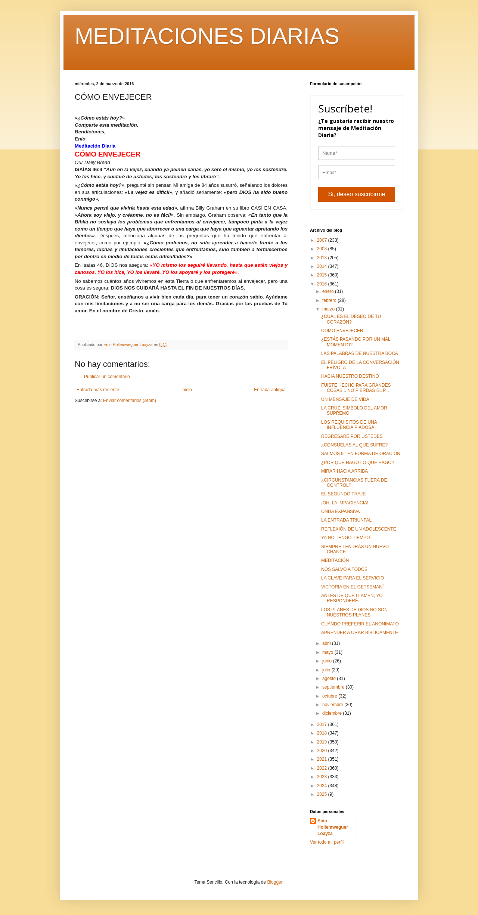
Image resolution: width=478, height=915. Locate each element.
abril (327, 643)
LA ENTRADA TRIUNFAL (346, 520)
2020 (322, 750)
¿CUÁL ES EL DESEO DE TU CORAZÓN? (351, 319)
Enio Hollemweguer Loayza (332, 827)
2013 (322, 257)
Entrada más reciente (98, 389)
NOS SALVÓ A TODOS (344, 569)
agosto (329, 678)
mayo (328, 652)
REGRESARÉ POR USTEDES (352, 436)
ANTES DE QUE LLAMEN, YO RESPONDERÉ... (352, 598)
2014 (322, 266)
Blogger (274, 882)
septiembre (334, 687)
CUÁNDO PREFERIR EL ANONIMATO (360, 624)
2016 (322, 284)
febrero (330, 300)
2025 (322, 794)
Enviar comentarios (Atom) (129, 400)
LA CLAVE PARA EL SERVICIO (352, 578)
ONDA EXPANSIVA (340, 511)
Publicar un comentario (107, 376)
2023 (322, 776)
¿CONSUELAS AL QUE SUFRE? (354, 445)
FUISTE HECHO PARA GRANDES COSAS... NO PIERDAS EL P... (356, 388)
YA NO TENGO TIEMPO (345, 537)
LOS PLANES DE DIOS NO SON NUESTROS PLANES (354, 612)
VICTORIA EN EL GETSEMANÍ (352, 587)
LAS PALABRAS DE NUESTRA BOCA (359, 353)
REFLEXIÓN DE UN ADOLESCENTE (358, 529)
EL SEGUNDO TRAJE (343, 494)
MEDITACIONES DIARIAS (207, 36)
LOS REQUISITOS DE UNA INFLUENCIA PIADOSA (349, 425)
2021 (322, 759)
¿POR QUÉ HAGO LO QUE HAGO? (357, 462)
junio (327, 661)
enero (328, 291)
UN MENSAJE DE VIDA (345, 399)
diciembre (332, 713)
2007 (322, 240)
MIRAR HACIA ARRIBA (344, 471)
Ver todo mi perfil (327, 842)
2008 (322, 248)
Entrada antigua (270, 389)
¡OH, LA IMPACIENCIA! (344, 503)
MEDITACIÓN (335, 560)
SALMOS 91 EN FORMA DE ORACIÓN (360, 453)
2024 (322, 785)
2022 (322, 768)
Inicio (186, 389)
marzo (329, 309)
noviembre (333, 704)
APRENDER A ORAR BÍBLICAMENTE (359, 632)
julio (327, 670)
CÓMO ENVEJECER (342, 330)
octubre (330, 696)
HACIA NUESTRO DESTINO (350, 376)
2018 (322, 733)
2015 (322, 275)
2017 (322, 724)
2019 (322, 742)
